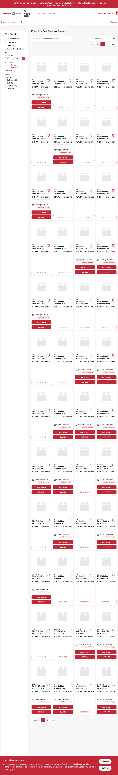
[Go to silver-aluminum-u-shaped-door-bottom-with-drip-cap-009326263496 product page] (41, 688)
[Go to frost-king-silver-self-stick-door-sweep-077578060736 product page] (41, 578)
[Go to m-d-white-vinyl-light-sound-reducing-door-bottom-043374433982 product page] (41, 138)
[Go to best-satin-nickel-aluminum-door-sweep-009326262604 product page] (84, 633)
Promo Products (13, 38)
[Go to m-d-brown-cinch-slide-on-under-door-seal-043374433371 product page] (106, 303)
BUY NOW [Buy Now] (41, 107)
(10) (12, 80)
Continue (105, 761)
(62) (10, 77)
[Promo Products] (5, 38)
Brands (23, 22)
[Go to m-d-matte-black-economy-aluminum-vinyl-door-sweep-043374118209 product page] (62, 303)
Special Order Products (15, 48)
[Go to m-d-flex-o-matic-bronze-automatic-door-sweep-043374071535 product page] (62, 248)
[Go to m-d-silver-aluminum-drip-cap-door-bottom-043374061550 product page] (41, 413)
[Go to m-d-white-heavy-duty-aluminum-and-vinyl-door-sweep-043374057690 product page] (106, 358)
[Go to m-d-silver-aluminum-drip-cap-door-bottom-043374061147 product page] (106, 138)
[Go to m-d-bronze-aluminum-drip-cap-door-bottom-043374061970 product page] (62, 413)
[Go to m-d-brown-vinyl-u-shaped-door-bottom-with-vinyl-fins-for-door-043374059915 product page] (62, 688)
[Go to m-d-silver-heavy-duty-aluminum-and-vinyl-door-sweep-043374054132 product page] (84, 138)
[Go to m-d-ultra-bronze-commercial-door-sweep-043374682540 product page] (84, 193)
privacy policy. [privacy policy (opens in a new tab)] (46, 767)
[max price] (17, 58)
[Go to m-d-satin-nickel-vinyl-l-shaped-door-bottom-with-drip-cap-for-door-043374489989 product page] (62, 358)
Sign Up (110, 13)
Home (3, 22)
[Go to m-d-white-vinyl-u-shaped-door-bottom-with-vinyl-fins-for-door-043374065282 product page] (84, 688)
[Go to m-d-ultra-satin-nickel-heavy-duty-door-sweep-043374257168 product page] (84, 523)
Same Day (10, 45)
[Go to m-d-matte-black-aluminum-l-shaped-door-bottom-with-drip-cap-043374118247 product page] (62, 578)
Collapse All (14, 65)
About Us (113, 22)
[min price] (8, 58)
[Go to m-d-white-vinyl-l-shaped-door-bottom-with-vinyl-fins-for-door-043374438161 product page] (106, 578)
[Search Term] (64, 13)
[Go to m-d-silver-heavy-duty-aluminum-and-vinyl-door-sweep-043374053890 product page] (41, 303)
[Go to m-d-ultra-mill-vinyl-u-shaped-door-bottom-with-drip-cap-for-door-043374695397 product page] (41, 468)
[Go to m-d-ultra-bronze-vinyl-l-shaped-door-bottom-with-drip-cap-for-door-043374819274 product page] (84, 468)
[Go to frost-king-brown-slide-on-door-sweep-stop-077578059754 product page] (106, 468)
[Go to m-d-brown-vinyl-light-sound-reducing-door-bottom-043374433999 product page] (62, 138)
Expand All (14, 67)
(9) (10, 83)
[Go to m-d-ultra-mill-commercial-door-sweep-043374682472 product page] (62, 193)
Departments (12, 22)
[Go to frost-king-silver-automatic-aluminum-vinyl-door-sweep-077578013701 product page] (106, 523)
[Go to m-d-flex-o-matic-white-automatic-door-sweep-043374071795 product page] (62, 523)
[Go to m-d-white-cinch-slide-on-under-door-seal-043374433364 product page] (84, 303)
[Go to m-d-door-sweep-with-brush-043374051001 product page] (84, 358)
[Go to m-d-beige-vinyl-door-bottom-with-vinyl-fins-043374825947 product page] (106, 193)
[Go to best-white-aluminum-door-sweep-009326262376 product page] (106, 633)
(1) (10, 88)
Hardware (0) (10, 71)
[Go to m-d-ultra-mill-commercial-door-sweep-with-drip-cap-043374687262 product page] (106, 83)
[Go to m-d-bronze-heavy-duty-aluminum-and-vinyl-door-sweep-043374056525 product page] (106, 248)
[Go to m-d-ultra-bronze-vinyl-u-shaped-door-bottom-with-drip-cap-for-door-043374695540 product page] (106, 413)
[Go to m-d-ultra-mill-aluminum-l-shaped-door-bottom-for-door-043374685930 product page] (41, 83)
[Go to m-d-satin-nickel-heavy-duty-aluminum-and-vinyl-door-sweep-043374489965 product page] (41, 358)
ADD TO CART (41, 102)
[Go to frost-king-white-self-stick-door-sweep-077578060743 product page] (106, 688)
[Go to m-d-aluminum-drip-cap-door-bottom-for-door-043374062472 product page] (41, 193)
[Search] (94, 13)
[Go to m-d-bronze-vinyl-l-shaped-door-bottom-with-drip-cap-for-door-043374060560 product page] (41, 523)
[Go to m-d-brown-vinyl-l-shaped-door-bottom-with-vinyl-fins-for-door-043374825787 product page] (41, 633)
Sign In (101, 13)
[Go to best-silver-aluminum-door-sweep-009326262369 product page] (62, 633)
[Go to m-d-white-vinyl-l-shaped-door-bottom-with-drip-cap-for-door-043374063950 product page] (62, 83)
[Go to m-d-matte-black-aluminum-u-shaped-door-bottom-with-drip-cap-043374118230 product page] (84, 248)
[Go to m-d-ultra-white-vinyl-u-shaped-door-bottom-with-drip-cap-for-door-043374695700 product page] (62, 468)
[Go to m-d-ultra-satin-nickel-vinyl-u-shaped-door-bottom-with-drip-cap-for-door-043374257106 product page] (84, 413)
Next (113, 44)
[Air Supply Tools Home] (11, 14)
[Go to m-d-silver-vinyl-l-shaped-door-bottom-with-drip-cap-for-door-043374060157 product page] (41, 248)
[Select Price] (23, 58)
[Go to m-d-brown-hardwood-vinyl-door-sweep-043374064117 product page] (84, 83)
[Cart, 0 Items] (116, 13)
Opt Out (105, 768)
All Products (11, 42)
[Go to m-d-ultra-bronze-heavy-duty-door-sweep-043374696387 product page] (84, 578)
